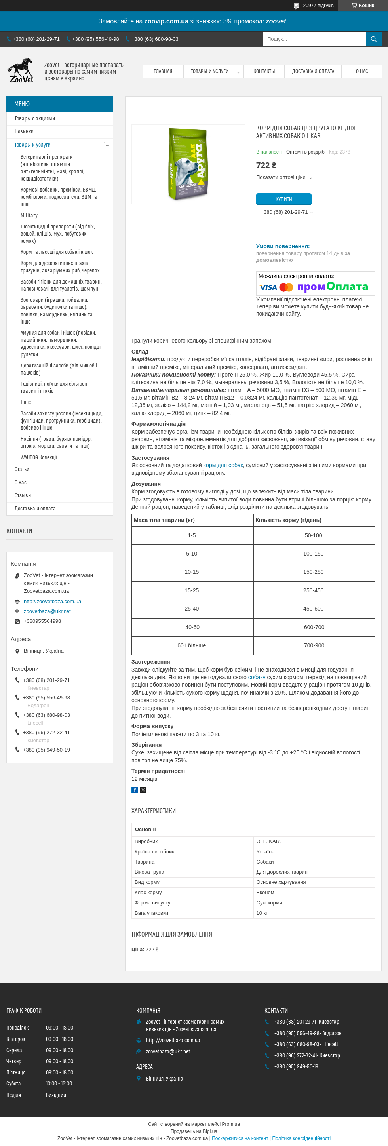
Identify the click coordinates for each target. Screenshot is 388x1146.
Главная (163, 72)
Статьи (22, 469)
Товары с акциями (35, 119)
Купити (284, 199)
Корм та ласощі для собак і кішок (57, 252)
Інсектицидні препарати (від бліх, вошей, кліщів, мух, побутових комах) (58, 234)
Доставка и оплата (313, 72)
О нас (362, 72)
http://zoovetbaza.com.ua (52, 601)
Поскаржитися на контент (240, 1138)
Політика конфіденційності (301, 1138)
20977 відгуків (318, 5)
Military (29, 216)
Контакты (264, 72)
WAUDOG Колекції (39, 458)
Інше (26, 402)
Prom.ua (231, 1124)
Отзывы (23, 496)
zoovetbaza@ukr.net (47, 611)
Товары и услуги (210, 72)
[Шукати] (374, 39)
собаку (257, 677)
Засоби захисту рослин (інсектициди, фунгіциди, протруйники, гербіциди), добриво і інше (62, 421)
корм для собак (223, 465)
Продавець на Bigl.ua (194, 1131)
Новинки (24, 132)
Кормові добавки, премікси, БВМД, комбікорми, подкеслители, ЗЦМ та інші (59, 197)
